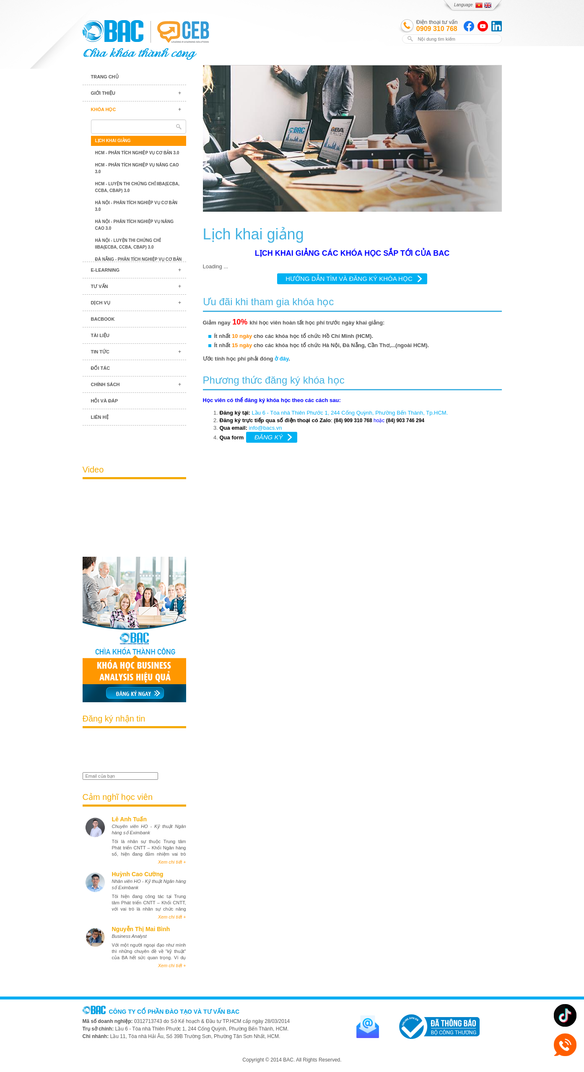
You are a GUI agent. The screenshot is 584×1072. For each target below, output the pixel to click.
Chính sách (105, 384)
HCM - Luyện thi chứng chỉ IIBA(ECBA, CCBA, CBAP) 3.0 (137, 187)
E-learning (105, 270)
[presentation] (132, 751)
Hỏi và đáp (104, 400)
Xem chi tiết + (172, 861)
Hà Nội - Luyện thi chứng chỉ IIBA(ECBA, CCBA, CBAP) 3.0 (128, 243)
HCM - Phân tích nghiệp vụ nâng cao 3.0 (137, 168)
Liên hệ (100, 417)
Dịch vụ (100, 302)
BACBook (103, 319)
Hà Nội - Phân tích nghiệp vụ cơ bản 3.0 (136, 206)
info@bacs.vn (265, 428)
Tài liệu (100, 335)
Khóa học (103, 109)
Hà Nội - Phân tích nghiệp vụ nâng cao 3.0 (134, 225)
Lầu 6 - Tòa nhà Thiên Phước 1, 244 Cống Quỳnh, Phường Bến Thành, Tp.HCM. (350, 413)
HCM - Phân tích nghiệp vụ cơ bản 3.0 (137, 153)
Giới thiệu (103, 93)
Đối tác (100, 368)
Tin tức (100, 351)
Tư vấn (99, 286)
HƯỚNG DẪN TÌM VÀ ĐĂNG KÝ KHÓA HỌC (349, 278)
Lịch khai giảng (113, 140)
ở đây (281, 359)
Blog (134, 440)
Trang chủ (105, 76)
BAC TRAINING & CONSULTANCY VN (113, 31)
